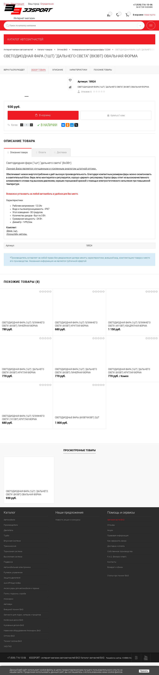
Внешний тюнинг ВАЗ (13, 610)
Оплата (42, 153)
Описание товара (19, 153)
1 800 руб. (79, 425)
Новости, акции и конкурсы (67, 520)
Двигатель (8, 531)
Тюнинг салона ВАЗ (13, 642)
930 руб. (11, 498)
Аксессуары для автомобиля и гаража (21, 589)
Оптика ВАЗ (9, 636)
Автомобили (9, 520)
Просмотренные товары (79, 451)
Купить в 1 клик (116, 116)
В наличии (47, 126)
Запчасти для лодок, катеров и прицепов (22, 615)
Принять (144, 671)
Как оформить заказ (116, 541)
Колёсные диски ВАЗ (13, 621)
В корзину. (43, 116)
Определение (47, 4)
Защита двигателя (12, 578)
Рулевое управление (13, 573)
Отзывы (111, 526)
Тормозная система (13, 552)
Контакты (111, 563)
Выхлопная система (13, 557)
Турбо (6, 536)
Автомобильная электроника (17, 568)
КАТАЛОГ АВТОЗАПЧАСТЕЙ (25, 39)
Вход (6, 4)
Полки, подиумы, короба (15, 594)
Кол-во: (14, 126)
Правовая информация (117, 536)
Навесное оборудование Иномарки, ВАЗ (22, 631)
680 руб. (79, 332)
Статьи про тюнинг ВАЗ (118, 576)
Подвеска (8, 563)
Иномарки (8, 599)
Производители (11, 526)
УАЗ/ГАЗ (7, 647)
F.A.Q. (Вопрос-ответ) (116, 557)
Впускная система (12, 541)
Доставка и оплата (116, 547)
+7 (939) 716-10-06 (142, 4)
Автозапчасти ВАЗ (115, 520)
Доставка (62, 153)
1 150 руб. (132, 332)
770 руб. (26, 379)
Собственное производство (120, 552)
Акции (110, 531)
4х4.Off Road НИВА (12, 584)
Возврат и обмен (115, 568)
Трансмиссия (10, 547)
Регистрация (17, 4)
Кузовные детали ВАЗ (14, 626)
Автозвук (8, 605)
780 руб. (26, 332)
